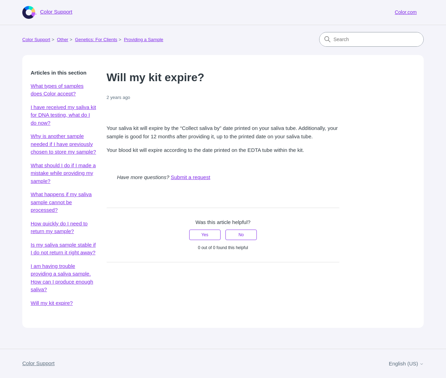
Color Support (36, 39)
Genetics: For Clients (96, 39)
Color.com (406, 12)
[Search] (371, 39)
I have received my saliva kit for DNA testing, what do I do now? (63, 115)
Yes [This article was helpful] (204, 234)
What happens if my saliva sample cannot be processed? (61, 202)
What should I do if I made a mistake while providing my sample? (63, 173)
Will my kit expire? (52, 303)
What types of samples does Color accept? (57, 90)
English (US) (406, 364)
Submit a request (190, 177)
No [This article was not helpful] (241, 234)
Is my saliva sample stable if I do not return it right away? (63, 249)
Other (62, 39)
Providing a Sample (143, 39)
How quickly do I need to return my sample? (59, 227)
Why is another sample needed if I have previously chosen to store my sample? (63, 144)
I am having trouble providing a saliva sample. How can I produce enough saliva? (62, 278)
